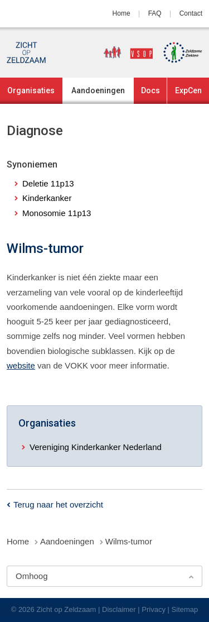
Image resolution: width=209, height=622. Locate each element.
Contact (190, 13)
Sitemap (185, 609)
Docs (150, 90)
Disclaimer (119, 609)
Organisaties (31, 90)
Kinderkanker (46, 198)
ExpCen (188, 90)
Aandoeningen (98, 90)
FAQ (155, 13)
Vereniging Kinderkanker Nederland (96, 447)
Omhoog (32, 576)
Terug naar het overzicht (58, 504)
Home (121, 13)
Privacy (154, 609)
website (21, 365)
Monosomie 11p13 (56, 213)
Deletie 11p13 (48, 183)
